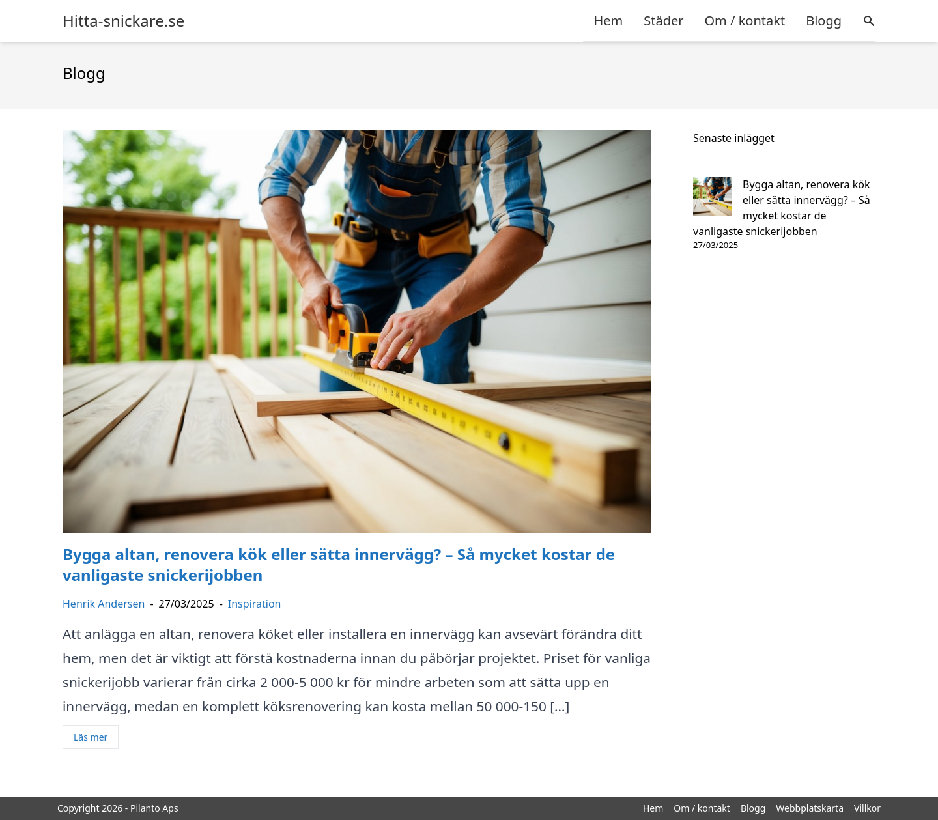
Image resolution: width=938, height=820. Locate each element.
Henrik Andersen (104, 604)
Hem (608, 20)
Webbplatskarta (810, 808)
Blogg (824, 20)
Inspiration (254, 604)
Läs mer (90, 737)
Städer (663, 20)
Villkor (867, 808)
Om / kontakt (744, 20)
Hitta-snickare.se (123, 20)
